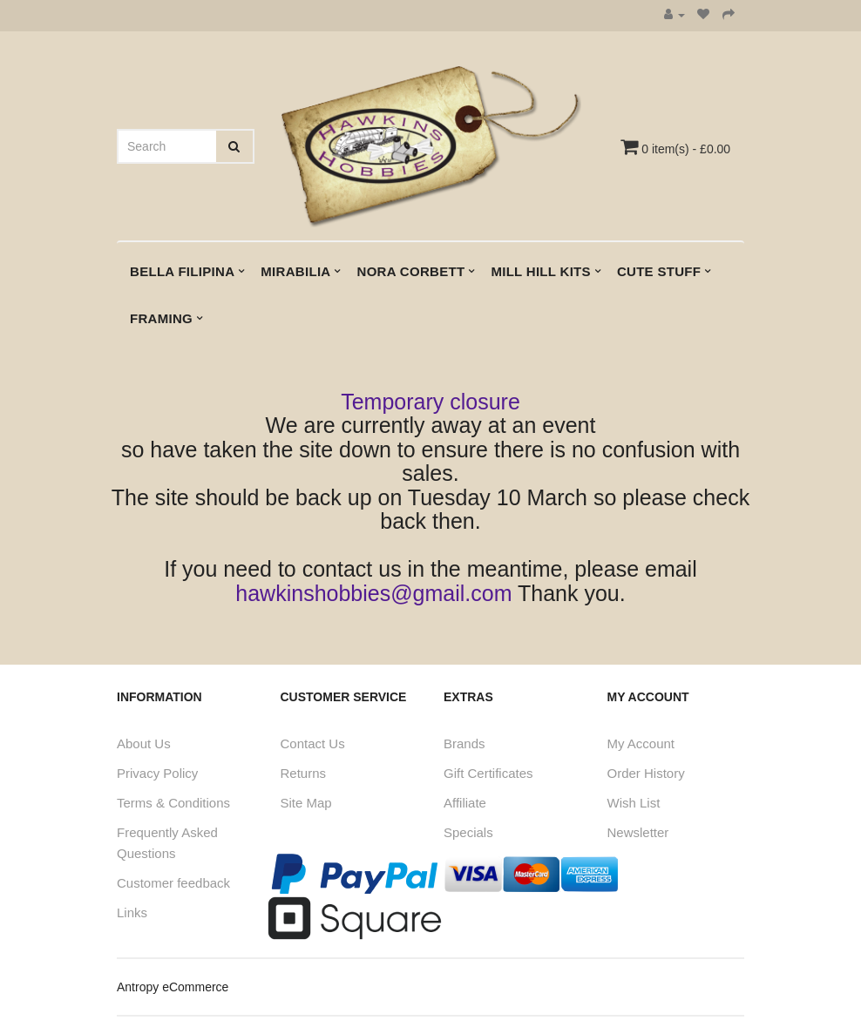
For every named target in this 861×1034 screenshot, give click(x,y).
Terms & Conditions (173, 802)
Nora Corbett (411, 271)
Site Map (306, 802)
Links (132, 912)
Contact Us (313, 743)
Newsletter (638, 832)
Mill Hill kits (540, 271)
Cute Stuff (659, 271)
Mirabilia (295, 271)
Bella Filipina (182, 271)
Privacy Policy (157, 773)
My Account (641, 743)
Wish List (634, 802)
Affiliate (465, 802)
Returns (304, 773)
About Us (144, 743)
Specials (468, 832)
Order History (646, 773)
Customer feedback (173, 882)
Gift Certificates (488, 773)
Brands (464, 743)
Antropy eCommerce (172, 987)
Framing (161, 318)
